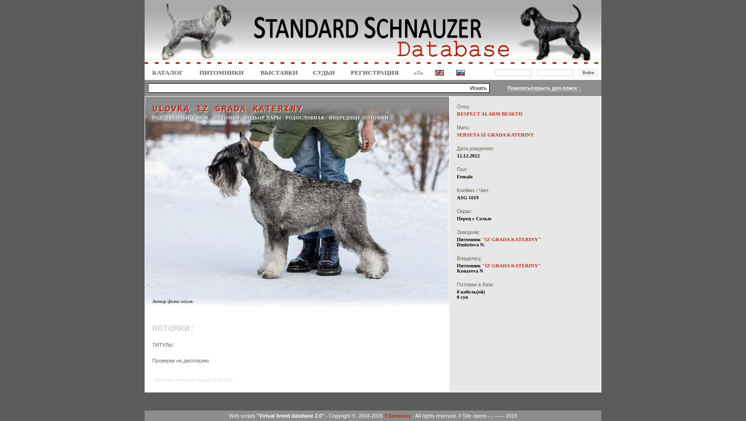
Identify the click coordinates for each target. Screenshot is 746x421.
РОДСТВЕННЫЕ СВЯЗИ (180, 118)
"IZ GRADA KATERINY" (511, 239)
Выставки (278, 72)
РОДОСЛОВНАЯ (304, 118)
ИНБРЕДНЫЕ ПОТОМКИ (359, 118)
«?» (418, 72)
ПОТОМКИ (227, 118)
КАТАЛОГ (167, 72)
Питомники (221, 72)
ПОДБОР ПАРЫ (262, 118)
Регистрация (375, 72)
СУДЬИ (324, 72)
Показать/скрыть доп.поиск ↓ (544, 88)
